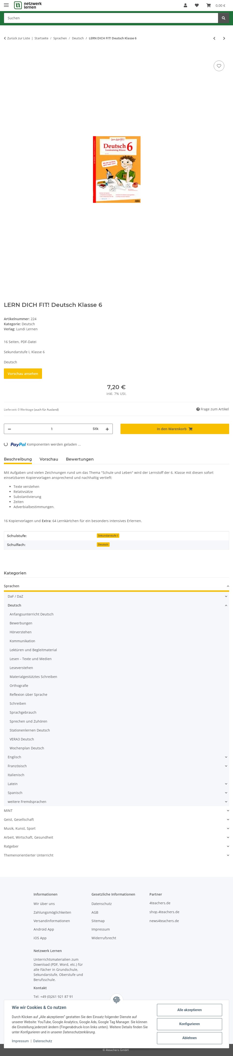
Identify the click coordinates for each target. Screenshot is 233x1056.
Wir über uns (44, 903)
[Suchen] (111, 18)
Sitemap (98, 920)
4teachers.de (159, 903)
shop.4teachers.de (164, 912)
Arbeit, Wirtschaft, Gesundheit (28, 837)
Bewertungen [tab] (80, 459)
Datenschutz (42, 1041)
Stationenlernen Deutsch (30, 730)
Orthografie (19, 685)
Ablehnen (189, 1038)
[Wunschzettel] (197, 5)
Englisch (14, 757)
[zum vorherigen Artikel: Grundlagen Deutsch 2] (214, 38)
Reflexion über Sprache (28, 694)
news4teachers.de (164, 920)
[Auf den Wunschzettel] (219, 66)
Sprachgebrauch (23, 712)
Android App (44, 929)
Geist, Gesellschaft (19, 819)
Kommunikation (22, 641)
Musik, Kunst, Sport (19, 828)
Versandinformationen (52, 920)
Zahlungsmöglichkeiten (52, 912)
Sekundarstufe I (108, 535)
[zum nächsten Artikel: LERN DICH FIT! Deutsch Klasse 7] (224, 38)
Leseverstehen (21, 667)
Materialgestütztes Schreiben (33, 676)
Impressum (20, 1041)
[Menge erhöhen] (107, 429)
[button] (185, 5)
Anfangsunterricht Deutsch (32, 614)
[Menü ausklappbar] (6, 3)
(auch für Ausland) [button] (46, 409)
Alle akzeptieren (189, 1010)
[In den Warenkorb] (8, 54)
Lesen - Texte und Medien (31, 658)
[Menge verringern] (9, 429)
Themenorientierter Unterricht (28, 855)
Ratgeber (11, 846)
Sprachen (11, 586)
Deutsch (28, 324)
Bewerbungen (21, 623)
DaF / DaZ (15, 596)
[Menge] (51, 429)
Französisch (17, 766)
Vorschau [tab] (49, 459)
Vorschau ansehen (23, 373)
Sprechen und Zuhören (28, 721)
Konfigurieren (189, 1024)
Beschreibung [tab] (18, 459)
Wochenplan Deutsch (27, 748)
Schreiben (18, 703)
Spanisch (15, 792)
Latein (13, 783)
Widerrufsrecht (104, 938)
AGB (95, 912)
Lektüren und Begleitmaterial (33, 650)
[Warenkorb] (216, 5)
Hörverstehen (21, 632)
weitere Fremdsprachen (27, 801)
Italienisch (16, 775)
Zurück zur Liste (18, 38)
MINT (8, 810)
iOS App (40, 938)
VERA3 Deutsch (22, 739)
